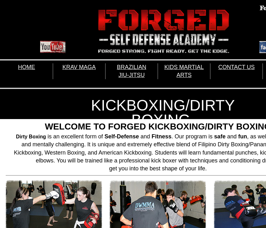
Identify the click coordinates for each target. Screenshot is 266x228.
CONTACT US (236, 67)
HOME (26, 67)
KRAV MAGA (79, 67)
